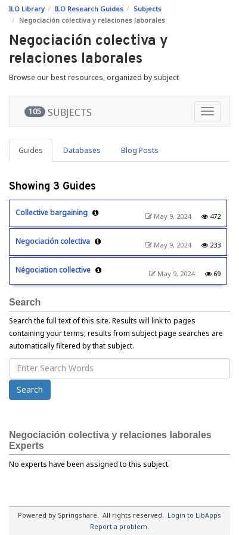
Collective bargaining (51, 212)
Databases (82, 150)
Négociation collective (53, 270)
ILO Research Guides (89, 8)
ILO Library (27, 8)
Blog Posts (140, 150)
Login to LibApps (194, 514)
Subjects (148, 8)
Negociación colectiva (52, 241)
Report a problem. (119, 526)
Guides (30, 150)
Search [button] (30, 389)
